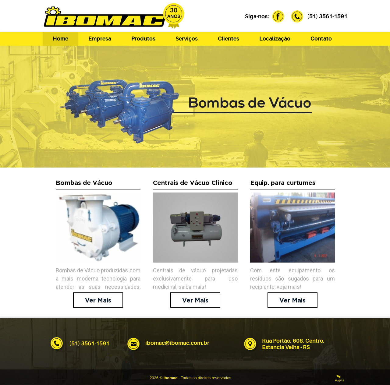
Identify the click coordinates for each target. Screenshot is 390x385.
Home (60, 39)
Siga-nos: (263, 16)
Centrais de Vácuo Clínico (192, 183)
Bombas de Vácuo (84, 183)
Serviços (187, 39)
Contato (321, 39)
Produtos (143, 39)
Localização (274, 39)
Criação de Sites (339, 378)
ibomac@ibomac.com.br (177, 343)
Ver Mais (98, 300)
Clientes (228, 39)
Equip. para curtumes (282, 183)
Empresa (99, 39)
